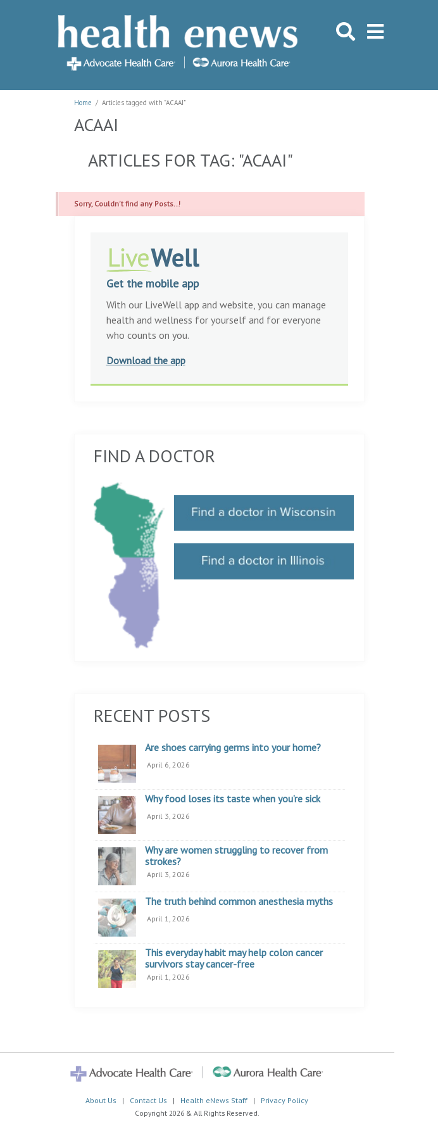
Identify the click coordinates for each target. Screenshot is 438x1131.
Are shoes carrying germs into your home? (233, 748)
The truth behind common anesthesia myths (239, 901)
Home (83, 102)
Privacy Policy (284, 1100)
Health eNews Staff (213, 1100)
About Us (100, 1100)
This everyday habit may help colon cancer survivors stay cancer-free (234, 958)
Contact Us (148, 1100)
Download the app (145, 360)
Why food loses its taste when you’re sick (232, 799)
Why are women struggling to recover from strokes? (236, 856)
